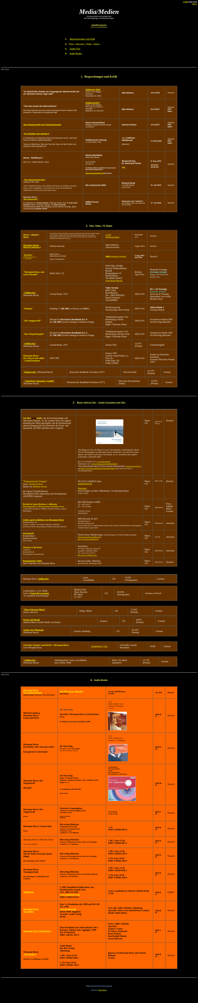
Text (123, 167)
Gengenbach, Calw (99, 646)
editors (194, 4)
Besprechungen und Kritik (82, 39)
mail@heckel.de (85, 484)
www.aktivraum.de (104, 462)
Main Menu (103, 990)
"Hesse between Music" (34, 609)
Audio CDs (75, 49)
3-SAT (108, 235)
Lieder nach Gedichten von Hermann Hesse (43, 520)
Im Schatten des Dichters (36, 134)
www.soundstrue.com (70, 894)
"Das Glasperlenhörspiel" (35, 180)
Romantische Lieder (32, 561)
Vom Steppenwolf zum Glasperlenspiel (42, 124)
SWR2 (107, 256)
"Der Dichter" (30, 954)
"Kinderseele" (30, 372)
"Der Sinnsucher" (30, 199)
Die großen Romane (32, 692)
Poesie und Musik (31, 620)
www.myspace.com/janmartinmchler (104, 464)
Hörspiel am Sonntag (118, 256)
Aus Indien (28, 911)
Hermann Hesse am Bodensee (37, 931)
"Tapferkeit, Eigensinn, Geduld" (39, 381)
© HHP (185, 2)
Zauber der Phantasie (33, 630)
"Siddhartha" (29, 293)
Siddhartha (43, 579)
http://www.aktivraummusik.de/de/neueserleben (98, 468)
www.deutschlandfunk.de (95, 173)
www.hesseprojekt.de (133, 466)
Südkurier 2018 (93, 89)
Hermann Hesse (31, 245)
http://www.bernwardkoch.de (88, 539)
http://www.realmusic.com (87, 555)
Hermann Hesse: (31, 909)
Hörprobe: (82, 488)
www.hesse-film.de (113, 280)
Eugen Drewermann (39, 593)
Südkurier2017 (93, 103)
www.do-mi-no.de (68, 909)
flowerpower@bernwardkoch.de (89, 537)
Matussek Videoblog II (32, 247)
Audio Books (75, 53)
